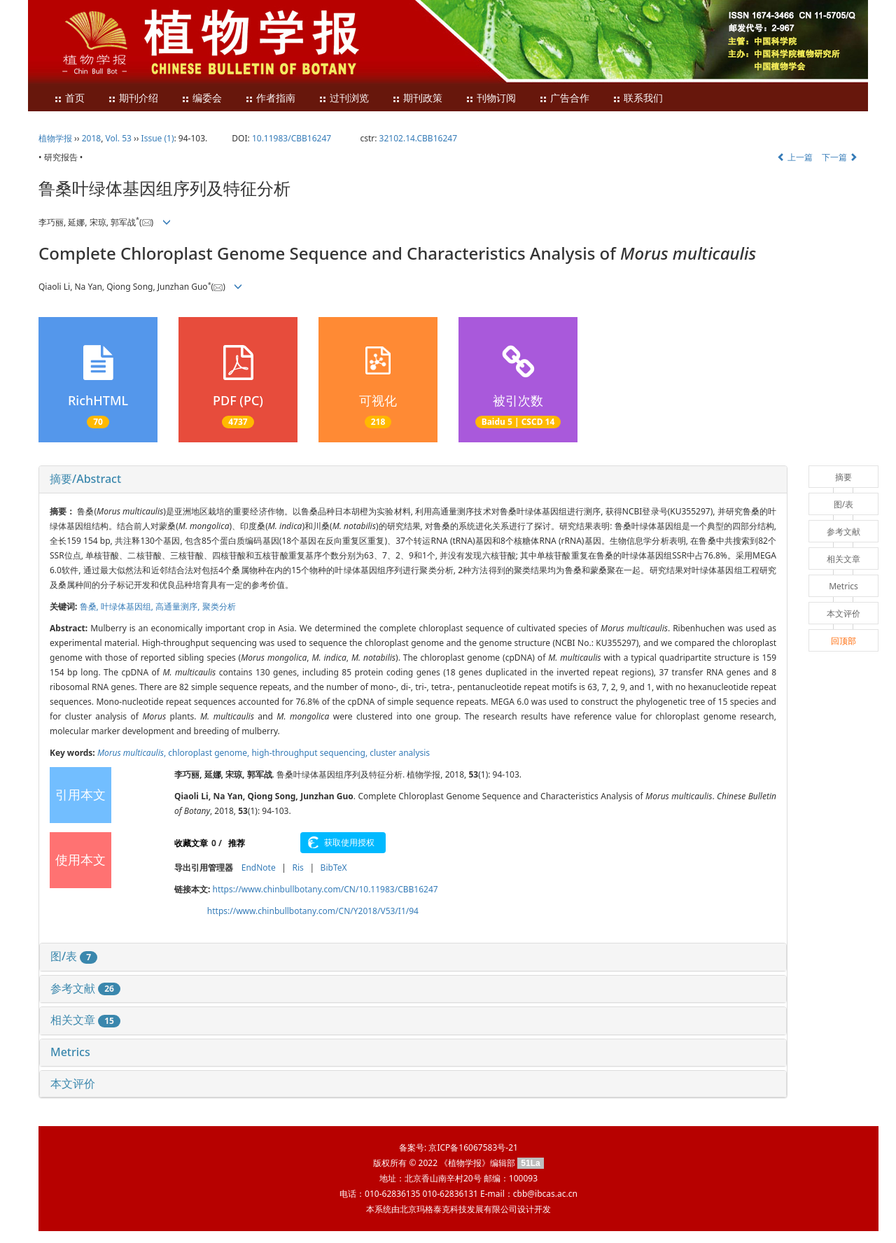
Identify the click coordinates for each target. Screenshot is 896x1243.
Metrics (70, 1052)
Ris (297, 867)
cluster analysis (400, 753)
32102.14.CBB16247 (418, 138)
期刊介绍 (133, 98)
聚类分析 (219, 606)
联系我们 (637, 98)
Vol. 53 (119, 138)
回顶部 (843, 641)
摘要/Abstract (85, 478)
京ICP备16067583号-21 (472, 1147)
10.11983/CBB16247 (291, 138)
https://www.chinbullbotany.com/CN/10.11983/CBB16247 (325, 889)
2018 (91, 138)
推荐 (236, 843)
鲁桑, (90, 606)
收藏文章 (191, 843)
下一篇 (840, 157)
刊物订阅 (490, 98)
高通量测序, (178, 606)
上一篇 (795, 157)
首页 (69, 98)
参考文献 (85, 988)
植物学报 (55, 138)
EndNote (258, 867)
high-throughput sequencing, (310, 753)
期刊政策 (417, 98)
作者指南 (270, 98)
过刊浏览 (343, 98)
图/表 (73, 956)
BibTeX (334, 867)
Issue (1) (157, 138)
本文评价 (72, 1083)
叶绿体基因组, (128, 606)
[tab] (413, 479)
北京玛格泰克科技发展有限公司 (458, 1209)
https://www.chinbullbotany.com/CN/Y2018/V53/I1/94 (313, 911)
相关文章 (85, 1019)
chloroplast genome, (209, 753)
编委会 (201, 98)
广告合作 (564, 98)
